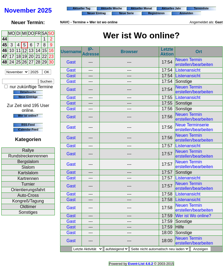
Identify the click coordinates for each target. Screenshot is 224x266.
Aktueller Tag (81, 8)
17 (11, 56)
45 (4, 45)
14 (38, 50)
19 (24, 56)
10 (11, 50)
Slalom (28, 167)
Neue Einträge (28, 96)
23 (51, 56)
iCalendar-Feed (28, 129)
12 (24, 51)
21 (38, 56)
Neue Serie (126, 13)
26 (24, 62)
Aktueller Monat (141, 8)
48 (4, 62)
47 (4, 56)
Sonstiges (28, 212)
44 (4, 39)
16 (51, 50)
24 (11, 62)
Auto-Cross (28, 195)
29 (44, 62)
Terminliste (201, 8)
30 (51, 62)
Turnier (28, 184)
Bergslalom (28, 161)
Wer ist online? (28, 115)
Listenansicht (187, 70)
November (20, 10)
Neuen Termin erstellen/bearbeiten (194, 62)
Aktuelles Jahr (171, 8)
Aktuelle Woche (111, 8)
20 (31, 56)
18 (18, 56)
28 (38, 62)
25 (18, 62)
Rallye (28, 150)
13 (31, 50)
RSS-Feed (28, 124)
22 (44, 56)
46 (4, 50)
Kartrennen (27, 178)
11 (18, 50)
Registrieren (156, 13)
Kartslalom (28, 173)
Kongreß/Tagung (28, 201)
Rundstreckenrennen (28, 156)
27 (31, 62)
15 (44, 50)
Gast (71, 62)
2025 (44, 10)
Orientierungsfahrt (28, 189)
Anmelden (186, 13)
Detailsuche (28, 92)
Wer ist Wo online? (193, 215)
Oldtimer (28, 206)
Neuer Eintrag (96, 13)
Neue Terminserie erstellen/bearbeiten (194, 127)
